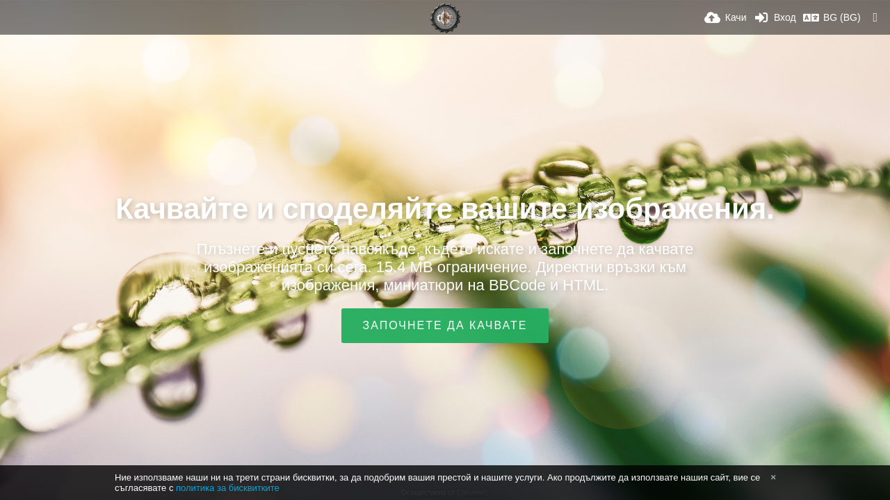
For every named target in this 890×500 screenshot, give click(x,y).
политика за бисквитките (228, 488)
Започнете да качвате (445, 325)
